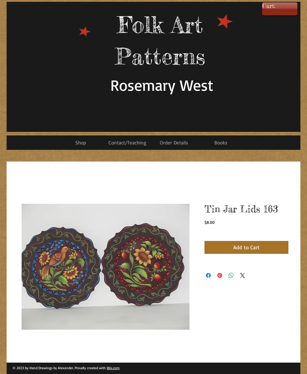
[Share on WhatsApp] (231, 275)
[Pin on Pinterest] (219, 275)
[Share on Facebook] (208, 275)
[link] (277, 6)
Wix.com (113, 368)
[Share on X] (242, 275)
